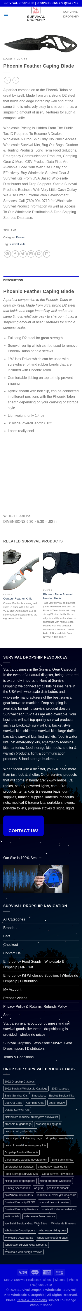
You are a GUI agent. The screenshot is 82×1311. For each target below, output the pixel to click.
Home (7, 59)
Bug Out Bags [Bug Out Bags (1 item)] (13, 1102)
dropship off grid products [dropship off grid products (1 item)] (20, 1131)
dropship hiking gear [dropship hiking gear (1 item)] (48, 1124)
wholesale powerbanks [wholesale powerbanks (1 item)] (19, 1237)
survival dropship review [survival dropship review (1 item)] (54, 1202)
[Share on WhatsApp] (7, 254)
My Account (12, 989)
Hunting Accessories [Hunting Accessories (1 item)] (17, 1188)
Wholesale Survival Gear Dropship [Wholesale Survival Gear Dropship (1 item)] (26, 1244)
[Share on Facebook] (15, 254)
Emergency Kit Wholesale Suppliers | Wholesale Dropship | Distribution (40, 978)
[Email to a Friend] (31, 254)
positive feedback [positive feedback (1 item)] (58, 1188)
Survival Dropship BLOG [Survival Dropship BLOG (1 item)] (20, 1202)
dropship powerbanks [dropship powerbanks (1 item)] (59, 1138)
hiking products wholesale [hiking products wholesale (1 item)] (56, 1180)
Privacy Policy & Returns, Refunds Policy (35, 1006)
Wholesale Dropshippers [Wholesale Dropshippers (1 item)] (20, 1230)
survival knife (17, 244)
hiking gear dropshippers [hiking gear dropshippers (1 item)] (20, 1180)
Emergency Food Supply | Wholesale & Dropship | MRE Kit (33, 964)
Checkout (10, 945)
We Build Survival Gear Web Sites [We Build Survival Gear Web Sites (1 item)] (26, 1223)
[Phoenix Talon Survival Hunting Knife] (61, 567)
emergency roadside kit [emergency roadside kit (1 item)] (52, 1166)
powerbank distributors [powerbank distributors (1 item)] (19, 1195)
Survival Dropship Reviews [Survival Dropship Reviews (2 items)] (21, 1209)
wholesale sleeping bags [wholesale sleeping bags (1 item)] (52, 1237)
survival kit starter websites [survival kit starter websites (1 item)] (59, 1209)
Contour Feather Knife (18, 598)
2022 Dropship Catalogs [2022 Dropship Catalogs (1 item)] (20, 1081)
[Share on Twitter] (23, 254)
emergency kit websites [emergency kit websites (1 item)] (19, 1166)
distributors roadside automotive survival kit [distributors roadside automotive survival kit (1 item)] (31, 1117)
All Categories (14, 919)
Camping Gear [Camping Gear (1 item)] (35, 1102)
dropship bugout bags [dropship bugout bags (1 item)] (18, 1124)
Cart (6, 936)
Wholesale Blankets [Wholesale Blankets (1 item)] (63, 1223)
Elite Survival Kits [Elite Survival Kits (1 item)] (62, 1159)
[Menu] (6, 14)
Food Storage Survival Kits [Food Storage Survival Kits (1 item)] (21, 1173)
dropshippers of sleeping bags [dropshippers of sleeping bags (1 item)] (23, 1138)
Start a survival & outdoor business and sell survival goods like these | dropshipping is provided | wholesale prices (36, 1029)
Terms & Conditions (18, 1057)
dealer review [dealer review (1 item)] (57, 1102)
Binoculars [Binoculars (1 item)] (38, 1095)
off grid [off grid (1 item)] (38, 1188)
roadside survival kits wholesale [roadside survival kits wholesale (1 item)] (56, 1195)
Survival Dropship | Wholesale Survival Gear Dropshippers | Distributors (37, 1046)
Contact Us (12, 953)
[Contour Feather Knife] (21, 569)
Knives (21, 59)
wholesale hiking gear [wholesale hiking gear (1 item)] (52, 1230)
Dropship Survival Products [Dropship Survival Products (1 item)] (21, 1152)
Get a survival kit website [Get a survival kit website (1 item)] (57, 1173)
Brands (8, 928)
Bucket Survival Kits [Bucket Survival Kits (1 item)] (61, 1095)
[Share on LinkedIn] (46, 254)
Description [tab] (13, 280)
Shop (7, 1015)
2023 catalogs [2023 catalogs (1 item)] (60, 1088)
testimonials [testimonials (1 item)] (12, 1216)
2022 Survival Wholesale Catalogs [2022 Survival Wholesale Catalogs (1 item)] (26, 1088)
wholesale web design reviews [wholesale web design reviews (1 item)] (23, 1251)
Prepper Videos (15, 998)
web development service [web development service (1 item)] (39, 1216)
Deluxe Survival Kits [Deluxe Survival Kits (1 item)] (17, 1109)
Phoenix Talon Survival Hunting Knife (58, 596)
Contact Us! (23, 830)
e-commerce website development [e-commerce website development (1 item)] (26, 1159)
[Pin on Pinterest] (38, 254)
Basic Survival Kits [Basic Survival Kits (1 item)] (16, 1095)
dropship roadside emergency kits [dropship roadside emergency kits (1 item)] (25, 1145)
